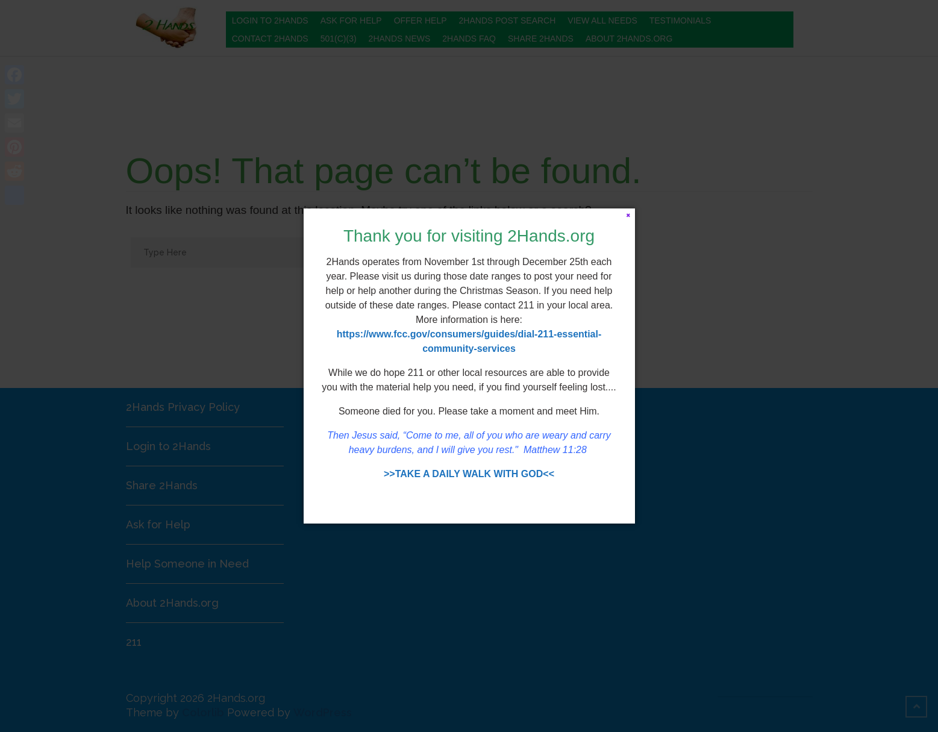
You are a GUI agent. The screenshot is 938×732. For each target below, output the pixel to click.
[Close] (628, 214)
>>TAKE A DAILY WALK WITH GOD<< (469, 474)
